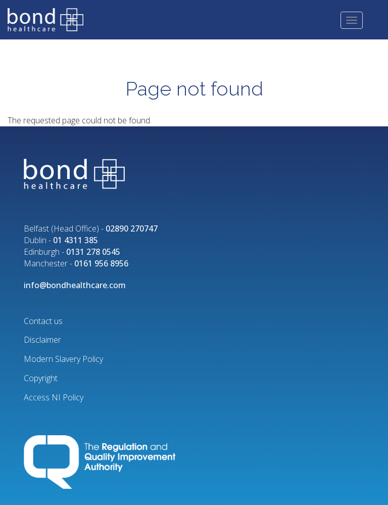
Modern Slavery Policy (63, 358)
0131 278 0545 (93, 251)
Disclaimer (42, 339)
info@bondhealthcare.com (75, 285)
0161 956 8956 (101, 263)
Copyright (41, 378)
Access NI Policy (53, 397)
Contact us (43, 321)
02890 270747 (132, 228)
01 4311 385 (75, 240)
